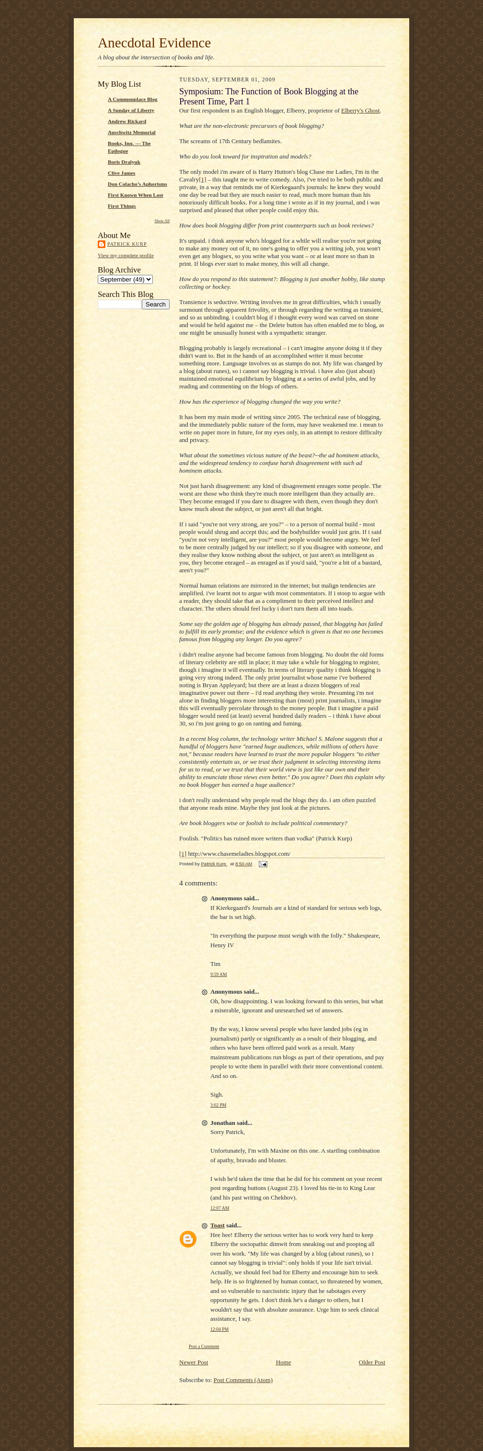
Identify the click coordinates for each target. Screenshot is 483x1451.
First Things (122, 206)
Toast (217, 1225)
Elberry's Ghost (360, 110)
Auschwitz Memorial (132, 132)
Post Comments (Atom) (243, 1379)
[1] (202, 179)
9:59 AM (218, 974)
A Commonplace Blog (133, 99)
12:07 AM (219, 1208)
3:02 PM (218, 1105)
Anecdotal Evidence (154, 42)
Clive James (121, 173)
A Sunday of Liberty (131, 110)
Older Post (372, 1362)
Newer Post (193, 1362)
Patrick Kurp (127, 244)
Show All (162, 221)
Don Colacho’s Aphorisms (137, 184)
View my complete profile (126, 255)
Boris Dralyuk (124, 162)
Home (283, 1362)
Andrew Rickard (127, 121)
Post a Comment (204, 1346)
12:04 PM (219, 1329)
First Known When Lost (135, 195)
